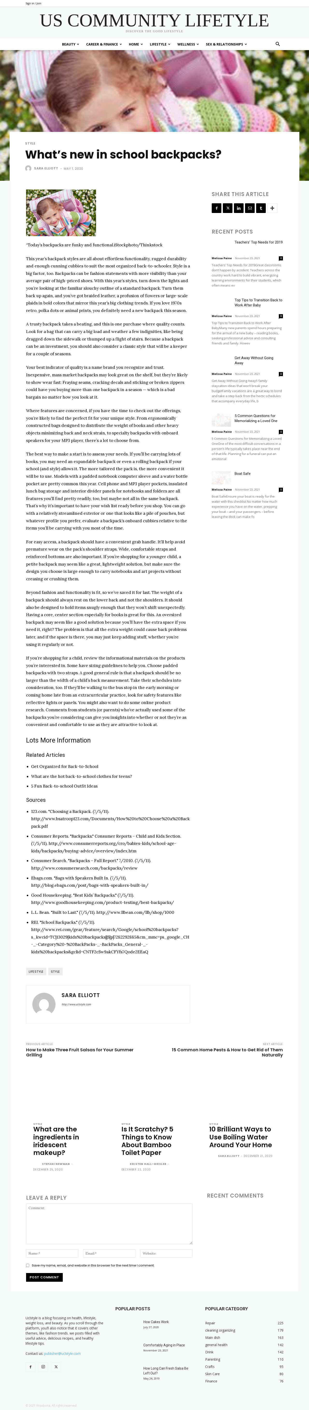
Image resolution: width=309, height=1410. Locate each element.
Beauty (70, 44)
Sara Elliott (46, 168)
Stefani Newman (56, 1164)
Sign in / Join (33, 3)
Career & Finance (104, 44)
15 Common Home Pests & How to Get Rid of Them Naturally (227, 1052)
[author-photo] (37, 1164)
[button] (277, 44)
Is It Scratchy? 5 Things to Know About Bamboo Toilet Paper (147, 1141)
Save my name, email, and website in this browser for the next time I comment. (93, 1265)
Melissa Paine (222, 258)
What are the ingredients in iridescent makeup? (56, 1141)
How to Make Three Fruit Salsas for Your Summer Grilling (79, 1052)
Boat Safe (243, 473)
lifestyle (36, 971)
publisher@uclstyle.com (62, 1353)
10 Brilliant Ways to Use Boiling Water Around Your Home (240, 1137)
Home (136, 44)
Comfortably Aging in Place (164, 1345)
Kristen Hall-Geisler (148, 1164)
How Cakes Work (156, 1322)
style (55, 971)
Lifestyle (160, 44)
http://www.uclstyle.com (76, 1004)
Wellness (188, 44)
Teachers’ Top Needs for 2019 (259, 242)
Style (30, 143)
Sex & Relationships (226, 44)
